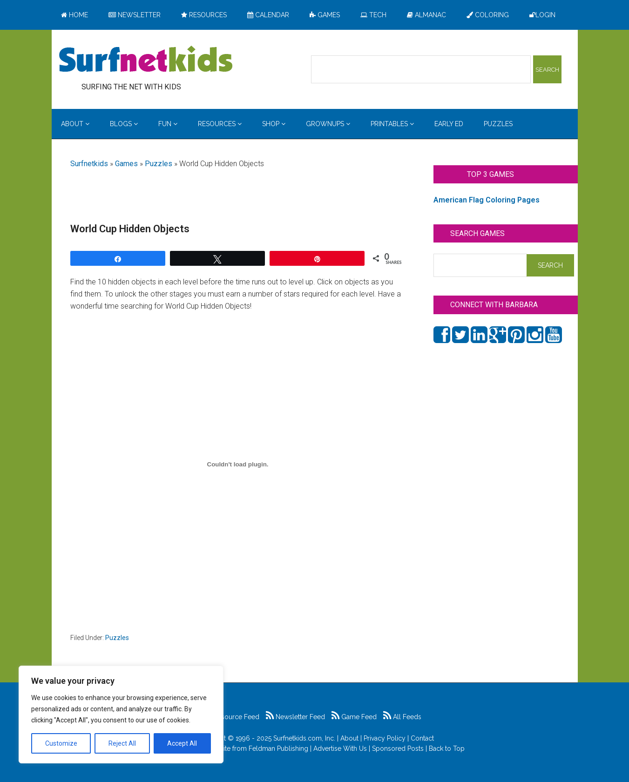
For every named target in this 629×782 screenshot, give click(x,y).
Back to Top (447, 748)
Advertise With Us (340, 748)
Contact (422, 738)
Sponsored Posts (398, 748)
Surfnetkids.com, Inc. (304, 738)
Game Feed (354, 717)
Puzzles (158, 163)
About (349, 738)
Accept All (182, 743)
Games (126, 163)
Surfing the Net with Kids (145, 60)
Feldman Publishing (278, 748)
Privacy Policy (385, 738)
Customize (61, 743)
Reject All (122, 743)
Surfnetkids (89, 163)
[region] (121, 714)
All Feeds (402, 717)
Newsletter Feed (295, 717)
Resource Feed (231, 717)
